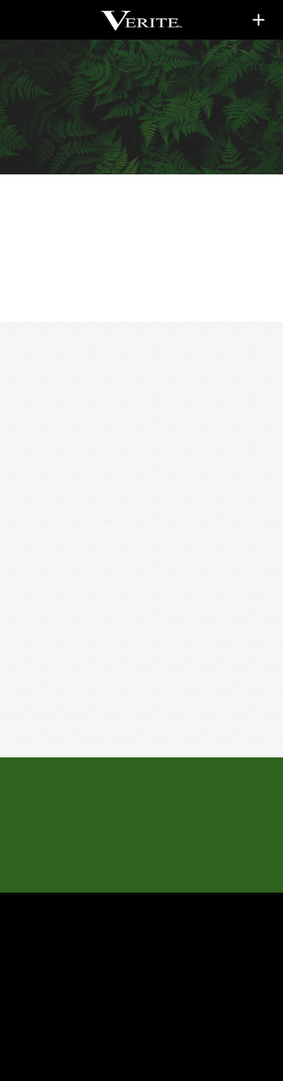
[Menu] (258, 19)
